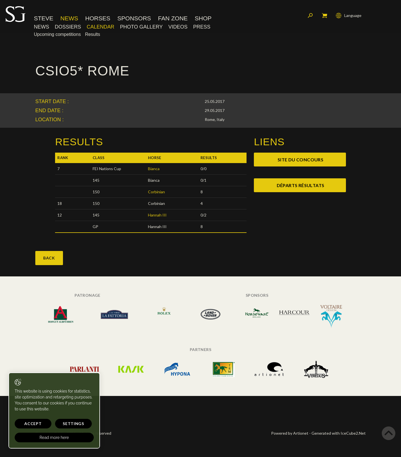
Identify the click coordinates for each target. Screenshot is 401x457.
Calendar (100, 27)
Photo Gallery (141, 27)
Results (92, 34)
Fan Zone (173, 18)
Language (348, 15)
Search (310, 15)
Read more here (54, 437)
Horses (97, 18)
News (69, 18)
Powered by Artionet (289, 433)
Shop (203, 18)
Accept (33, 423)
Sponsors (134, 18)
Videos (178, 27)
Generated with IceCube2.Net (338, 433)
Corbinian (156, 191)
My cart (324, 15)
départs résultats (300, 185)
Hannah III (157, 215)
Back (49, 257)
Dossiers (68, 27)
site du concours (300, 159)
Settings (73, 423)
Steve (43, 18)
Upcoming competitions (57, 34)
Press (201, 27)
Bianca (154, 168)
